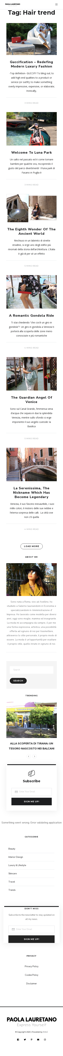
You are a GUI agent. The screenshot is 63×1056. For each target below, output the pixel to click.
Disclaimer (31, 983)
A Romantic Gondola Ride (31, 315)
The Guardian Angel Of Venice (31, 399)
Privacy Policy (31, 966)
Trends (12, 890)
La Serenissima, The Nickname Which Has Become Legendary (31, 492)
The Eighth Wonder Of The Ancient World (31, 231)
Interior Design (15, 857)
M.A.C (45, 1032)
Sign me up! (31, 801)
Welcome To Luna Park (31, 152)
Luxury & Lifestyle (17, 865)
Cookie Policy (31, 975)
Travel (11, 881)
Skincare (12, 873)
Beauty (11, 848)
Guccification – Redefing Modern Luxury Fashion (31, 64)
